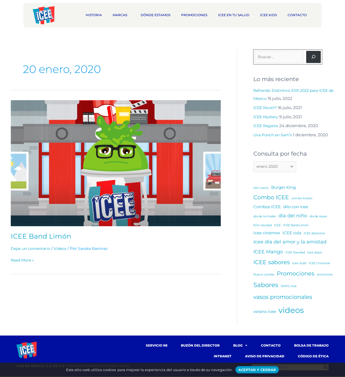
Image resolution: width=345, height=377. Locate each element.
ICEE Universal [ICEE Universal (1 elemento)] (319, 264)
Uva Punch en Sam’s (274, 134)
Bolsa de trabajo (311, 346)
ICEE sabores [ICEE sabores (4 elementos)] (271, 262)
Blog (240, 346)
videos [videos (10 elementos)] (291, 310)
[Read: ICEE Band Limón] (116, 162)
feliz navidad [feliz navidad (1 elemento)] (262, 226)
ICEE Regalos (266, 125)
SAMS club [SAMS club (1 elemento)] (288, 286)
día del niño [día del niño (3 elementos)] (292, 216)
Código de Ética (313, 357)
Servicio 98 (156, 346)
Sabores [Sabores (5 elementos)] (265, 285)
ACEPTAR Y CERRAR (257, 370)
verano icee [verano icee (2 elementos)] (264, 312)
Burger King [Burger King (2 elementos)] (283, 187)
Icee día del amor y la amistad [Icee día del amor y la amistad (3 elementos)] (289, 242)
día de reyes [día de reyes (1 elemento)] (318, 217)
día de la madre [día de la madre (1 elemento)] (264, 217)
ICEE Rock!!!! (265, 107)
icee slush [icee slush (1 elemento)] (299, 264)
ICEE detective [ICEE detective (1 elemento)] (314, 234)
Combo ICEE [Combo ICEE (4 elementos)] (271, 197)
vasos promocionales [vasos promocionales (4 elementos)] (282, 297)
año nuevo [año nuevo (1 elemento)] (261, 188)
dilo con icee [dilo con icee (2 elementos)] (295, 207)
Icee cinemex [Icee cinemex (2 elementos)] (266, 233)
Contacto (298, 15)
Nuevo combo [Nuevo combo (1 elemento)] (263, 275)
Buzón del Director (200, 346)
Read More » (23, 260)
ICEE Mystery (266, 116)
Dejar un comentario (31, 248)
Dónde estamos (155, 15)
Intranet (223, 357)
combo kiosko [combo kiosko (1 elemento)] (301, 199)
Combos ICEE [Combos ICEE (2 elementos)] (267, 207)
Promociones (194, 15)
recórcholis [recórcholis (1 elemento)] (325, 275)
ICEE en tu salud (233, 15)
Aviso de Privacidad (264, 357)
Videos (62, 248)
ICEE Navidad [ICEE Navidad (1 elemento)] (295, 253)
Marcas (121, 15)
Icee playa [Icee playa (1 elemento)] (314, 253)
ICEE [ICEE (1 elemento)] (277, 226)
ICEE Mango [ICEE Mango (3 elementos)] (268, 252)
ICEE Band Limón (42, 236)
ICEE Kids (268, 15)
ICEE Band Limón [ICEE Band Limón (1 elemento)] (296, 226)
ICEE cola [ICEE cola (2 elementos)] (291, 233)
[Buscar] (313, 57)
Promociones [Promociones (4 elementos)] (295, 274)
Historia (94, 15)
